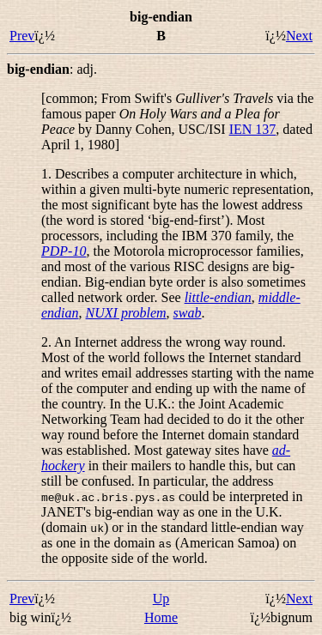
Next (299, 35)
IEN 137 (252, 129)
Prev (21, 35)
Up (161, 598)
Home (161, 617)
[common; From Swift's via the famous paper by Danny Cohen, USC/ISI (177, 113)
